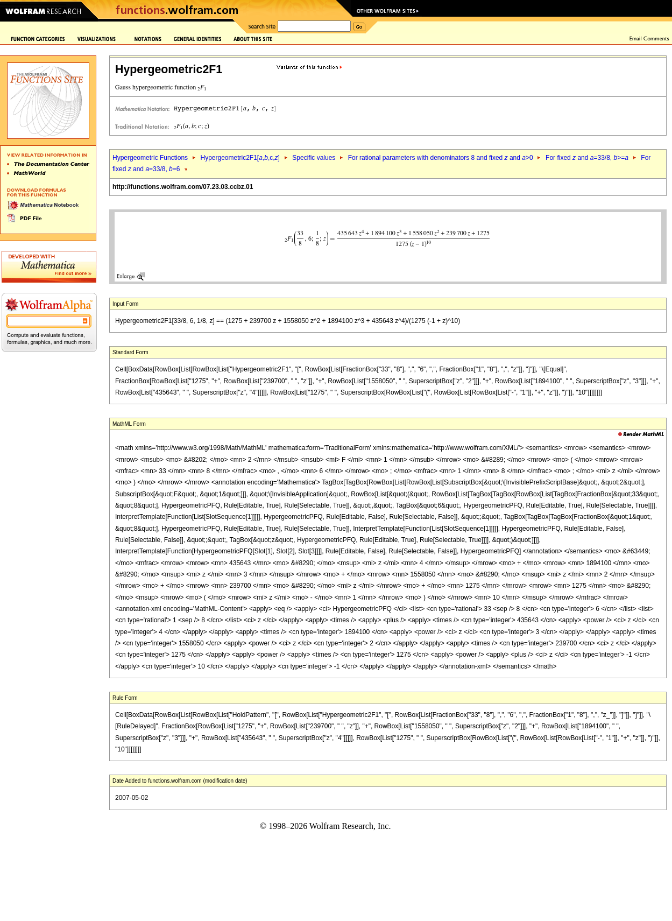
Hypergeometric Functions (150, 157)
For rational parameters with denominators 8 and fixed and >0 (440, 157)
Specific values (313, 157)
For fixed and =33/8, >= (587, 157)
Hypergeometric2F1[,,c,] (239, 157)
